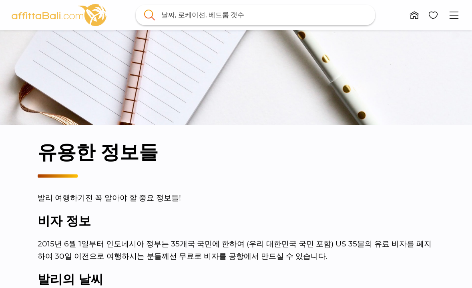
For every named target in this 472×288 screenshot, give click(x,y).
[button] (414, 15)
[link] (59, 15)
